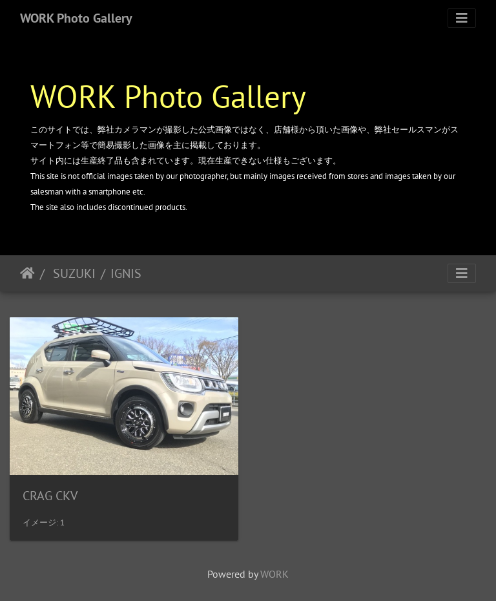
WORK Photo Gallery (76, 18)
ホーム (27, 273)
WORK (274, 573)
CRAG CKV (50, 495)
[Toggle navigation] (462, 18)
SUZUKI (73, 273)
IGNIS (125, 273)
